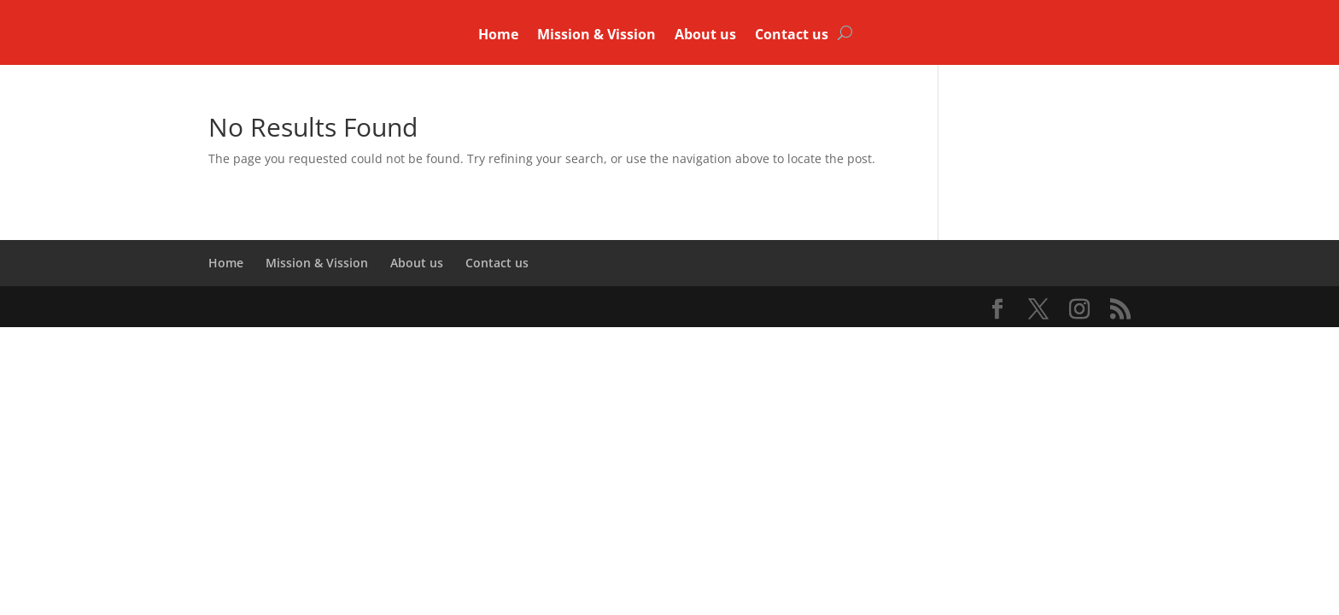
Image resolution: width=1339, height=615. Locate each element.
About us (705, 36)
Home (498, 36)
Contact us (791, 36)
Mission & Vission (596, 36)
